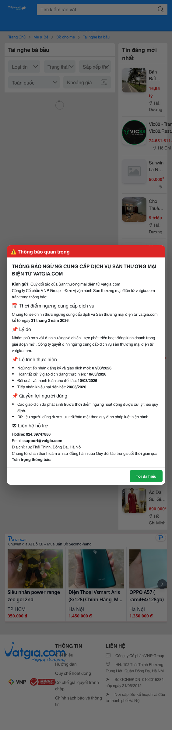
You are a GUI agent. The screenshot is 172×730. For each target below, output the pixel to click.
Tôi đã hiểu (146, 476)
